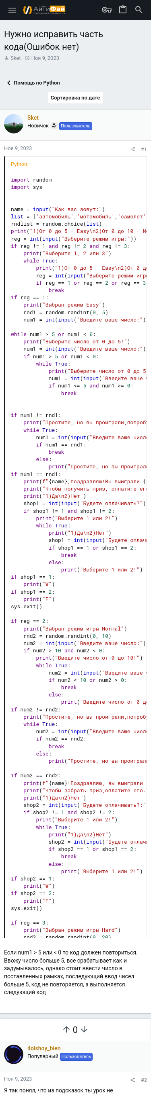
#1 (144, 149)
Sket (15, 58)
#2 (144, 1080)
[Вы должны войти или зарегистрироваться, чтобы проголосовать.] (66, 1030)
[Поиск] (139, 10)
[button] (12, 10)
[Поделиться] (132, 149)
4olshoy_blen (43, 1048)
